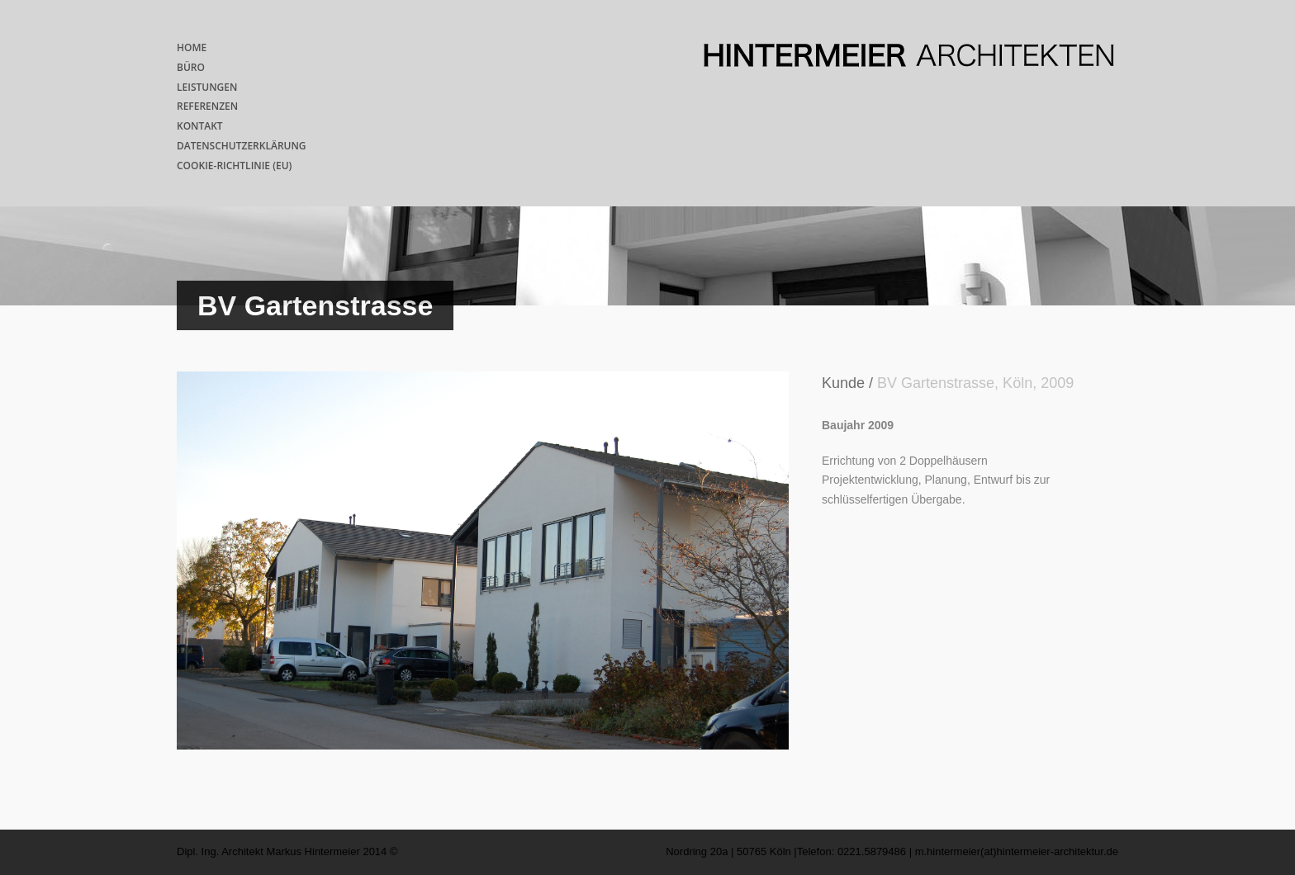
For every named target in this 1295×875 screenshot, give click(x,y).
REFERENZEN (207, 106)
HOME (191, 47)
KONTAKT (200, 126)
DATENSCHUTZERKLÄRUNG (241, 146)
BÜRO (191, 67)
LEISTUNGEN (207, 87)
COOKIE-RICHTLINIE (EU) (234, 165)
